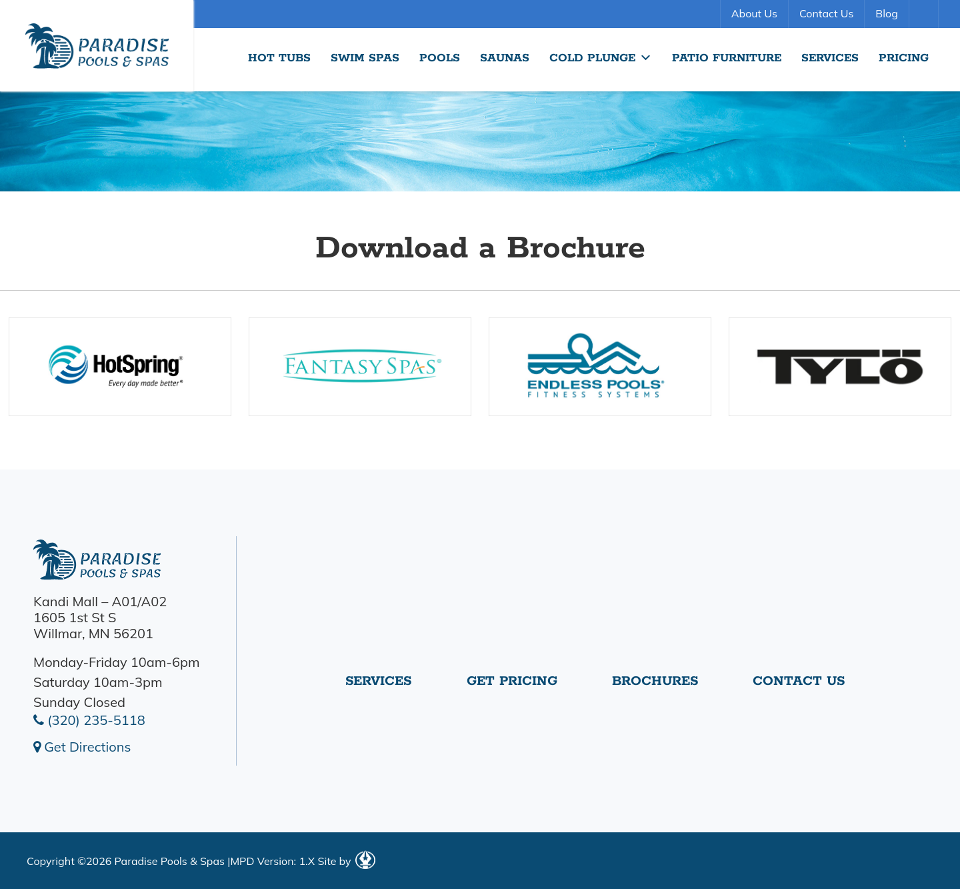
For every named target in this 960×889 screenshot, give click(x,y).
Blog (886, 13)
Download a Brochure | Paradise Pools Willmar (96, 45)
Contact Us (826, 13)
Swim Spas (365, 58)
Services (830, 58)
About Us (754, 13)
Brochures (655, 681)
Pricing (904, 58)
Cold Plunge (600, 58)
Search (925, 14)
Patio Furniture (726, 58)
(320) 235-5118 (89, 720)
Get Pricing (512, 681)
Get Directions (82, 746)
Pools (439, 58)
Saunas (504, 58)
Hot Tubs (279, 58)
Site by (346, 861)
